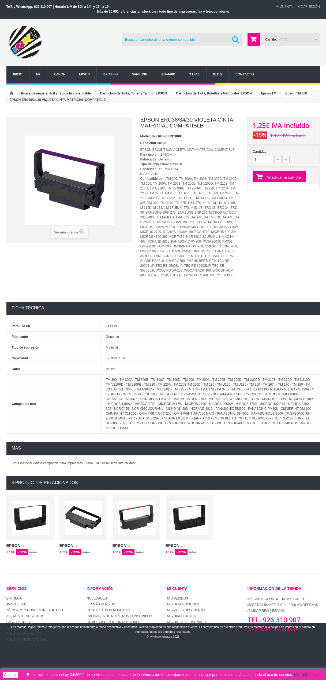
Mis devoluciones (183, 604)
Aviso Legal (16, 604)
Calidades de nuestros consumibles (120, 616)
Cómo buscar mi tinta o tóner (114, 622)
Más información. (308, 674)
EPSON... (15, 545)
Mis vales (175, 628)
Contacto (244, 74)
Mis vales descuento (186, 610)
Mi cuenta (177, 588)
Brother (110, 74)
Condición (148, 143)
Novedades (97, 598)
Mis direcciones (181, 616)
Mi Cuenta (284, 6)
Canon (59, 74)
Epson (84, 74)
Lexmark (168, 74)
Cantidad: (260, 151)
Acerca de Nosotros (25, 616)
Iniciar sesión (308, 6)
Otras (194, 74)
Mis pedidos (177, 598)
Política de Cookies (24, 634)
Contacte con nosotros (109, 610)
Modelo (146, 136)
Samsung (139, 74)
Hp (38, 74)
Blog (217, 74)
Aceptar (10, 674)
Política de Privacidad (26, 640)
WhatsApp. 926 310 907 (272, 630)
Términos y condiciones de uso (34, 610)
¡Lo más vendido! (102, 604)
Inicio (18, 74)
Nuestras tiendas (22, 628)
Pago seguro (18, 622)
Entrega (14, 598)
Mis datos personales (187, 622)
